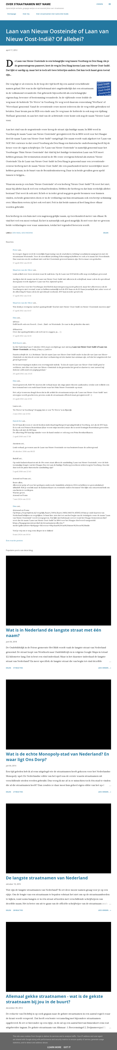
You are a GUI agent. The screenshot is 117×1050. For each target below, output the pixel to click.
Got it (67, 1047)
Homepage (10, 14)
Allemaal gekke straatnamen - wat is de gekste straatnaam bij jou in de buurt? (54, 999)
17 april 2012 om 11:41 (22, 296)
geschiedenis (27, 233)
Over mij (24, 14)
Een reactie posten (14, 540)
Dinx (15, 318)
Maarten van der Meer (23, 270)
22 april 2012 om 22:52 (22, 399)
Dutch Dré (17, 421)
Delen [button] (105, 233)
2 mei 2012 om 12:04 (21, 414)
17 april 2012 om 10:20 (22, 263)
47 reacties (18, 668)
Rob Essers (17, 343)
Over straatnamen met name (28, 4)
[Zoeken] (99, 4)
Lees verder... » (104, 668)
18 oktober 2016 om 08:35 (24, 451)
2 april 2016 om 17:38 (22, 436)
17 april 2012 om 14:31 (22, 336)
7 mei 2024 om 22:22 (22, 499)
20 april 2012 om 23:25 (22, 374)
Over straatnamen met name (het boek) (51, 14)
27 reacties (18, 792)
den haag (16, 233)
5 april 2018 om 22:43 (22, 471)
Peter (15, 250)
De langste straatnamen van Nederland (47, 878)
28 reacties (18, 910)
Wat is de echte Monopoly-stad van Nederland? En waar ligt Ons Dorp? (57, 756)
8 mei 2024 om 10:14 (21, 534)
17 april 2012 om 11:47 (22, 311)
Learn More (54, 1047)
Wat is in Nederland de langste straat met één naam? (53, 632)
